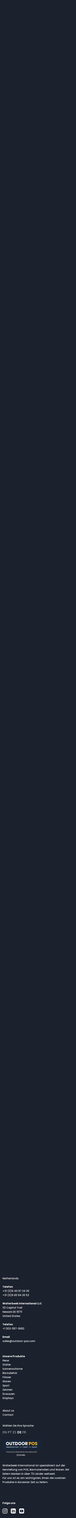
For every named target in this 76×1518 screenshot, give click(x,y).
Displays (8, 1398)
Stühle (6, 1364)
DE (19, 1432)
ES (14, 1432)
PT (10, 1432)
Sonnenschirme (12, 1369)
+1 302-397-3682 (13, 1328)
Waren (6, 1381)
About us (8, 1410)
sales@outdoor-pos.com (18, 1341)
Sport (5, 1385)
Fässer (6, 1377)
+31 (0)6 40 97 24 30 (15, 1291)
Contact (7, 1415)
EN (4, 1432)
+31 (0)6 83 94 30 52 (15, 1295)
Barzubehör (9, 1373)
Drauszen (8, 1394)
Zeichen (7, 1389)
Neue (5, 1360)
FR (24, 1432)
